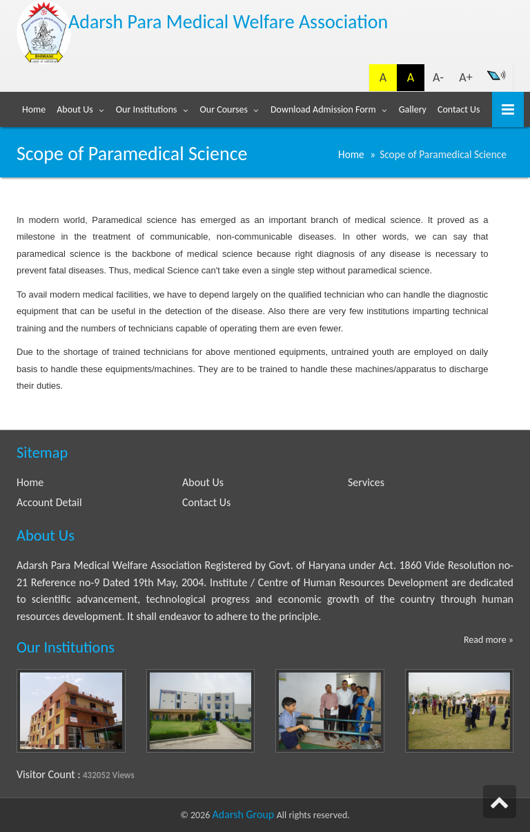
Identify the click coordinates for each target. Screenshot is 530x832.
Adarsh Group (245, 814)
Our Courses (224, 109)
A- (438, 77)
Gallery (412, 109)
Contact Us (459, 109)
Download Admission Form (323, 109)
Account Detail (49, 502)
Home (34, 109)
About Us (75, 109)
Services (366, 482)
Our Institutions (146, 109)
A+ (465, 77)
